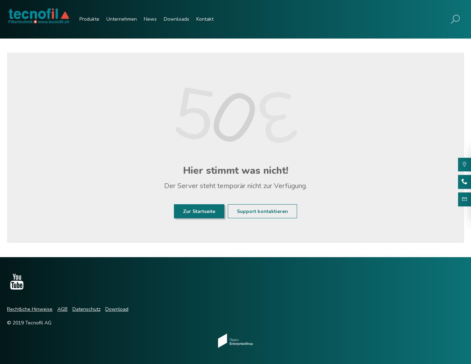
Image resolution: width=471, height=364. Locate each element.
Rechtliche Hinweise (29, 309)
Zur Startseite (199, 211)
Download (116, 309)
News (150, 19)
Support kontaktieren (262, 211)
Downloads (176, 19)
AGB (62, 309)
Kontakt (204, 19)
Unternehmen (121, 19)
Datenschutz (86, 309)
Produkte (89, 19)
